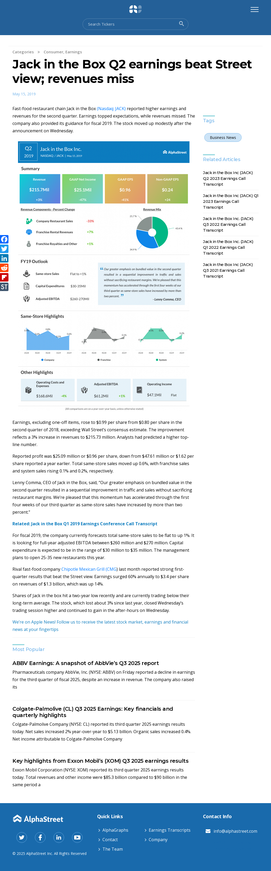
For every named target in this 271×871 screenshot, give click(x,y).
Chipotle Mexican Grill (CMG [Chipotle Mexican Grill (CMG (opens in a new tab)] (88, 569)
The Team (112, 849)
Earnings (73, 51)
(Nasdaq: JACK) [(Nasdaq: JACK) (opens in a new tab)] (112, 108)
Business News (223, 137)
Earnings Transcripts (170, 830)
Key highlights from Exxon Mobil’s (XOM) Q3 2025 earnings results (100, 761)
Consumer (53, 51)
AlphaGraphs (115, 830)
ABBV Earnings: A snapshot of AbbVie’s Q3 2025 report (85, 663)
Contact (110, 839)
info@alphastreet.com (235, 831)
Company (158, 839)
